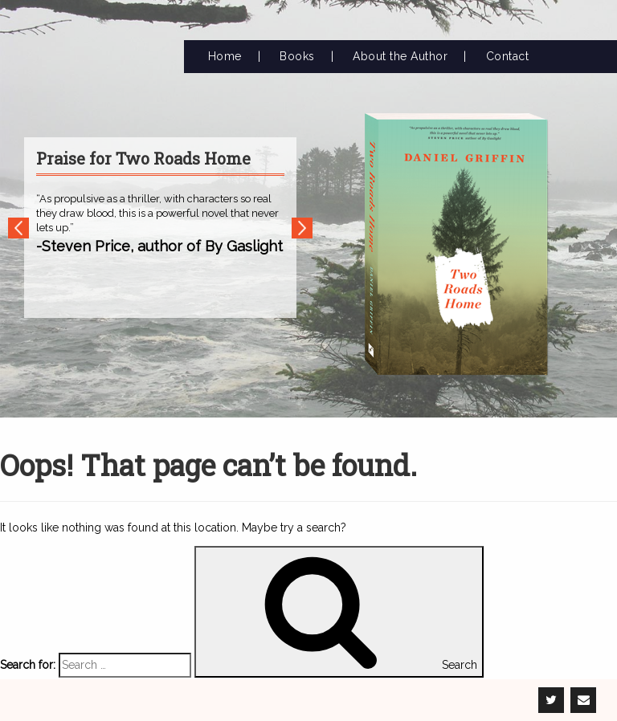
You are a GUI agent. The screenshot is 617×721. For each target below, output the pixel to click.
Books (297, 56)
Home (225, 56)
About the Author (400, 56)
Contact (507, 56)
